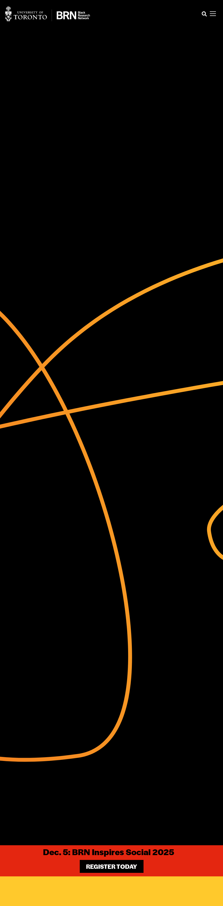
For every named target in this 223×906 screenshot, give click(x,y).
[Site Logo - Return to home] (47, 14)
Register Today (111, 866)
